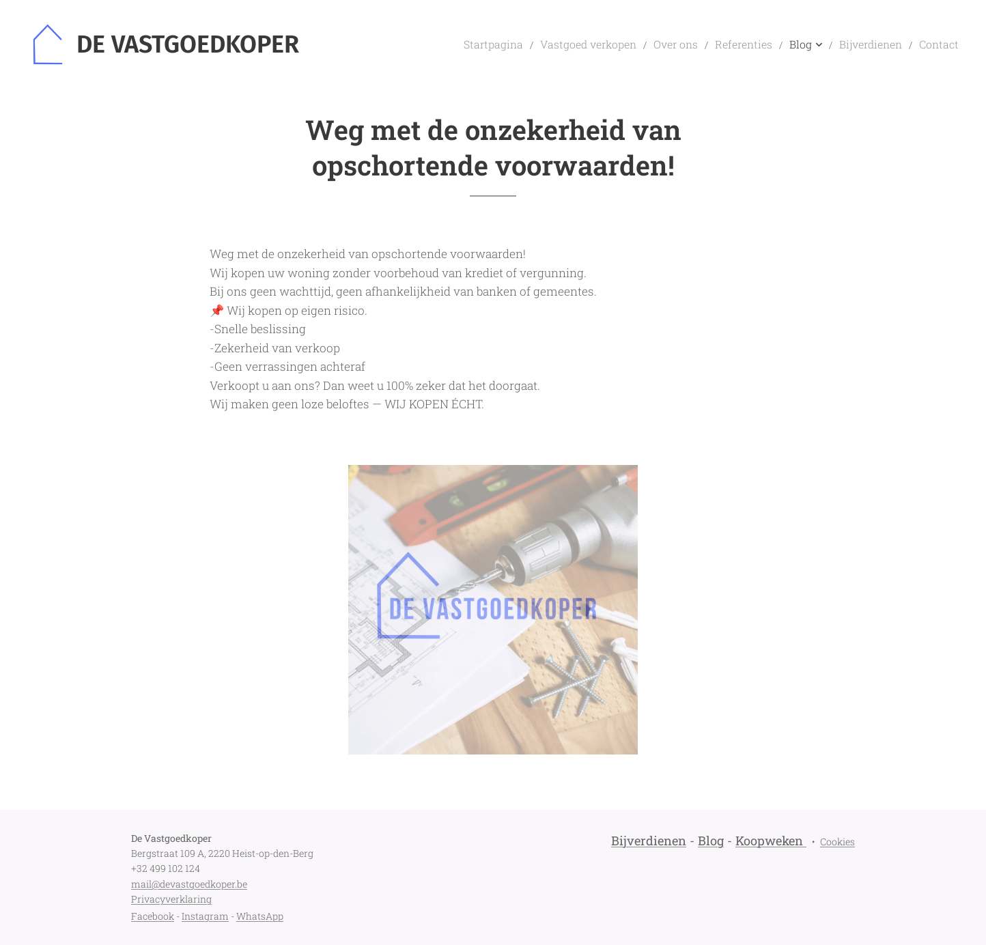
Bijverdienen (648, 840)
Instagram (205, 915)
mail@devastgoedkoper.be (189, 883)
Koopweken (769, 840)
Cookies (837, 841)
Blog (711, 840)
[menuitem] (538, 44)
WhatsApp (259, 915)
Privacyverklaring (171, 898)
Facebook (152, 915)
